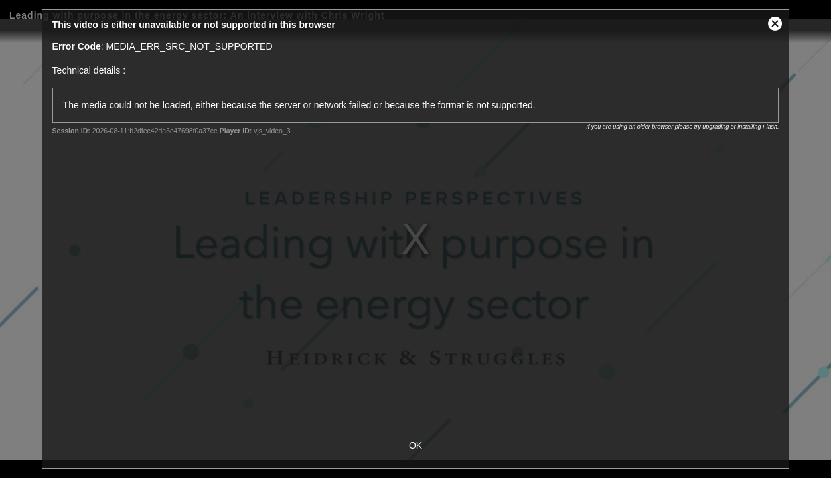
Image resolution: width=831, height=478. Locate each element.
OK (415, 445)
